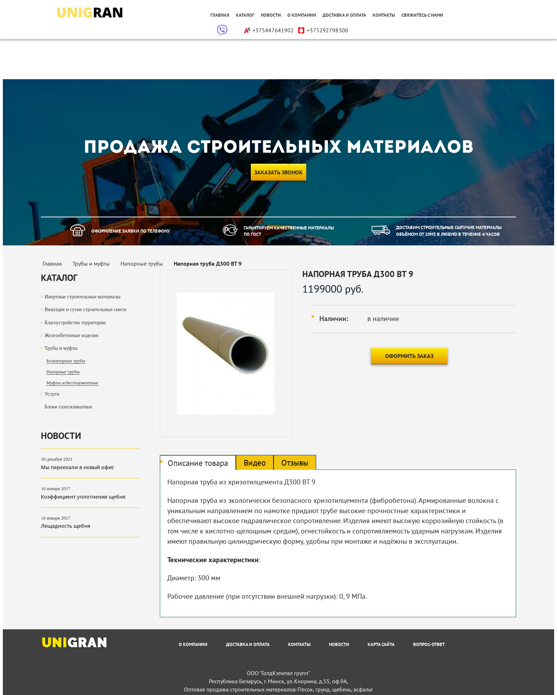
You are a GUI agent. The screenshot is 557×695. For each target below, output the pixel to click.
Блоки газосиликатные (68, 406)
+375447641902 (268, 30)
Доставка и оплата (344, 15)
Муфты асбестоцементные (72, 382)
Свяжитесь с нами (422, 15)
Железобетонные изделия (71, 335)
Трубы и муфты (60, 348)
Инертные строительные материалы (82, 296)
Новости (271, 15)
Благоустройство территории (75, 322)
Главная (219, 15)
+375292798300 (322, 30)
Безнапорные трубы (65, 360)
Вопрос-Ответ (429, 644)
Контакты (384, 15)
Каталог (245, 15)
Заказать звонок (278, 172)
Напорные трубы (63, 371)
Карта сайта (381, 644)
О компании (301, 15)
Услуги (51, 394)
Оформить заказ (409, 355)
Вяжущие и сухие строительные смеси (85, 309)
